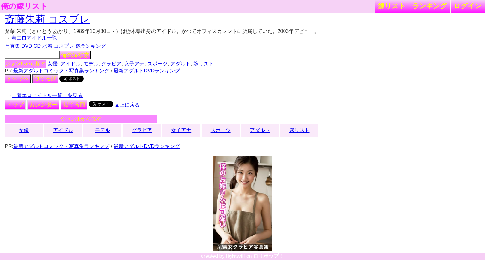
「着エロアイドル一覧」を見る (47, 95)
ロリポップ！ (268, 256)
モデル (91, 63)
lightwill (235, 256)
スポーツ (157, 63)
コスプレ (64, 46)
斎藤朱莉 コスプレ (47, 19)
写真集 (12, 46)
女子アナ (134, 63)
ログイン (468, 5)
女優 (52, 63)
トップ (15, 105)
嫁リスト (392, 5)
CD (37, 46)
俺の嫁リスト (24, 6)
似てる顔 (45, 79)
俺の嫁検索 (75, 55)
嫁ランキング (91, 46)
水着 (47, 46)
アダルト (180, 63)
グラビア (111, 63)
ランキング (429, 5)
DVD (26, 46)
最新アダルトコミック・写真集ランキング (61, 70)
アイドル (70, 63)
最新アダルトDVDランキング (147, 70)
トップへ (17, 79)
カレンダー (43, 105)
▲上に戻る (127, 105)
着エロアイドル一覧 (34, 37)
